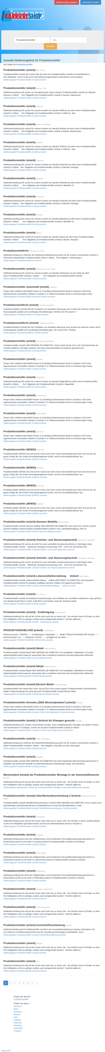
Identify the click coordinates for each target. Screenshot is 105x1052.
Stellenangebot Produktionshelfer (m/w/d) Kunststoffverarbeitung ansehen (34, 935)
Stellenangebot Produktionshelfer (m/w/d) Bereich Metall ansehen (31, 694)
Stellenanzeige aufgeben (66, 2)
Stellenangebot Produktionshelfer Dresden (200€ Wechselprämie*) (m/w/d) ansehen (39, 712)
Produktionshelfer (21, 999)
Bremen (17, 1014)
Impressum (6, 1051)
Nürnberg (18, 1025)
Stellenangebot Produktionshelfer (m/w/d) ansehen (24, 80)
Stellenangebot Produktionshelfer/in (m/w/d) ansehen (25, 314)
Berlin (16, 1009)
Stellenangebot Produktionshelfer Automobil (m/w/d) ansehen (29, 297)
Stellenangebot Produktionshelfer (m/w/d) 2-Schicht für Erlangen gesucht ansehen (38, 730)
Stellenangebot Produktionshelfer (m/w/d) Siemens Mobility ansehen (32, 531)
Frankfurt (17, 1031)
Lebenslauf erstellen (90, 2)
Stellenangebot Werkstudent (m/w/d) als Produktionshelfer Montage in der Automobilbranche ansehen (46, 787)
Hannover (18, 1023)
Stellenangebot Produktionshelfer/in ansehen (22, 260)
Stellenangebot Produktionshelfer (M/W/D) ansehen (25, 459)
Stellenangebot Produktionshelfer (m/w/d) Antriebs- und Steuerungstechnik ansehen (39, 549)
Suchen (50, 46)
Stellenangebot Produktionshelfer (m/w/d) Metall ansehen (27, 658)
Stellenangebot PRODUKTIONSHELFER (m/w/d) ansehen (28, 640)
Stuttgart (17, 1020)
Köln (16, 1017)
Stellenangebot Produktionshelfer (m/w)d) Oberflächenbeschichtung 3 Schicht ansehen (40, 808)
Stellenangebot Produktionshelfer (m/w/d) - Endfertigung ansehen (31, 622)
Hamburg (18, 1012)
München (18, 1006)
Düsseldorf (18, 1028)
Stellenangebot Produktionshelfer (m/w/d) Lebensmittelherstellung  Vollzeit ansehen (39, 586)
